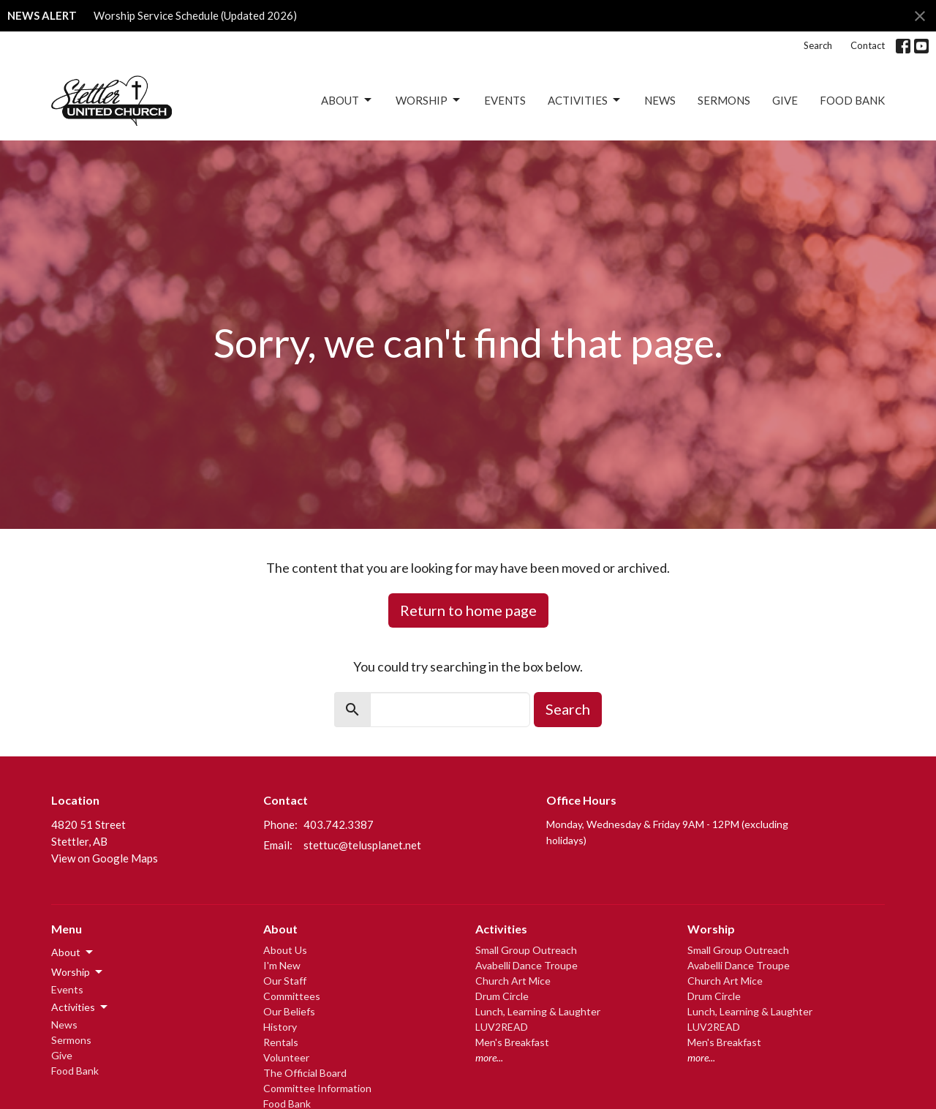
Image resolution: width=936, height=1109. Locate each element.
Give (785, 100)
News (660, 100)
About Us (285, 950)
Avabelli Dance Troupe (526, 965)
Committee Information (317, 1088)
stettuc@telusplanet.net (362, 845)
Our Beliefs (289, 1011)
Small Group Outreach (526, 950)
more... (489, 1057)
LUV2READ (501, 1026)
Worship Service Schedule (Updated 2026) (195, 15)
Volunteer (286, 1057)
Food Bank (852, 100)
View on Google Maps (104, 858)
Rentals (280, 1042)
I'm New (282, 965)
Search (818, 45)
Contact (867, 45)
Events (505, 100)
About (347, 100)
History (280, 1026)
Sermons (724, 100)
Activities (585, 100)
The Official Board (305, 1073)
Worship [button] (78, 972)
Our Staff (284, 980)
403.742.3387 (338, 824)
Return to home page (468, 610)
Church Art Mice (513, 980)
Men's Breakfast (512, 1042)
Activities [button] (80, 1007)
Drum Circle (502, 996)
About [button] (73, 952)
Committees (291, 996)
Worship (429, 100)
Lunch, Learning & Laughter (537, 1011)
